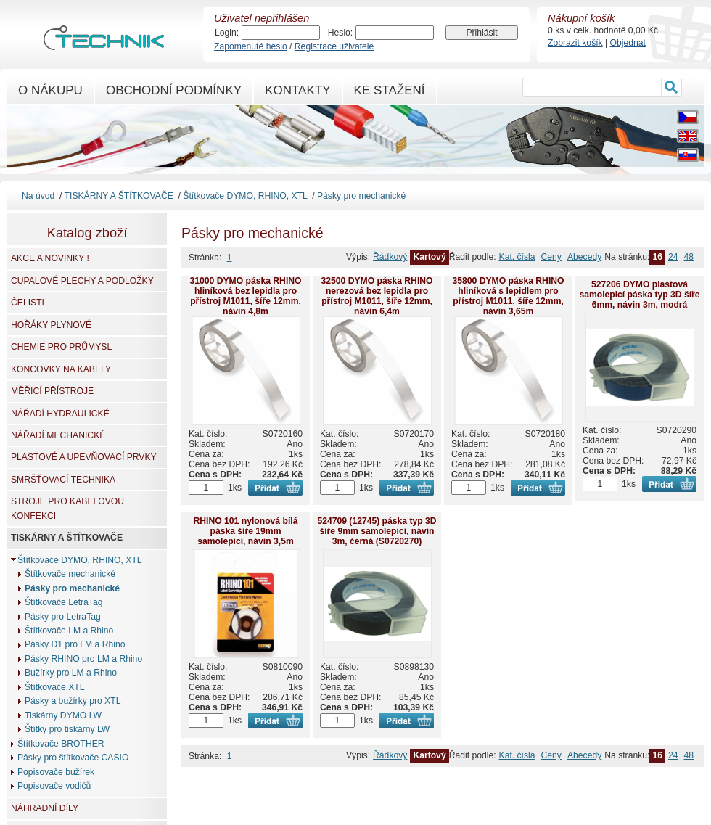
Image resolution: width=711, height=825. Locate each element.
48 (688, 257)
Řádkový (390, 257)
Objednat (628, 43)
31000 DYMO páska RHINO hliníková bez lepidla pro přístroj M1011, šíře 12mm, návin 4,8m (245, 296)
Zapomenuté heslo (250, 46)
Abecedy (584, 257)
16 (657, 257)
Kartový (429, 257)
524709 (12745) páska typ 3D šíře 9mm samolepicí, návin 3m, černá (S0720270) (376, 531)
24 (673, 257)
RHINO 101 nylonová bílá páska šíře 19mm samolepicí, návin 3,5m (246, 531)
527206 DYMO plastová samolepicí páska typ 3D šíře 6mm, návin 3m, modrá (639, 294)
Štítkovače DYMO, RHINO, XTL (245, 196)
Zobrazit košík (575, 43)
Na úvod (38, 196)
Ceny (551, 257)
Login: (227, 33)
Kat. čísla (517, 257)
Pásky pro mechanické (361, 196)
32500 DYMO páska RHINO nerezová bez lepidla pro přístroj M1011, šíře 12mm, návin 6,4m (376, 296)
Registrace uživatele (334, 46)
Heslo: (340, 33)
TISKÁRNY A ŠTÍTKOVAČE (119, 196)
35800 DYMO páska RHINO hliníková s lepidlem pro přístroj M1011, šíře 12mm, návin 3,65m (508, 296)
